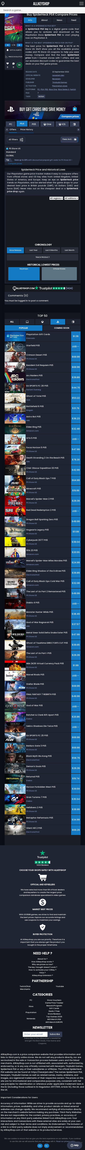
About (44, 20)
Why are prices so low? (42, 967)
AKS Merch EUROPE (54, 1025)
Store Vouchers (54, 1003)
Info (30, 20)
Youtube (60, 989)
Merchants (25, 992)
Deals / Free (54, 1014)
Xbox (31, 1009)
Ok (40, 1146)
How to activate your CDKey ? (42, 972)
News (59, 20)
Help (75, 1145)
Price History (24, 129)
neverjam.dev (58, 75)
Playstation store (59, 86)
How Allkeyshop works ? (42, 964)
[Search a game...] (42, 10)
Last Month (69, 253)
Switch (73, 89)
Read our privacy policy (65, 1141)
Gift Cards (54, 1011)
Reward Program (54, 1008)
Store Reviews (54, 1016)
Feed (73, 20)
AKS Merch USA (54, 1022)
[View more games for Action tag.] (41, 97)
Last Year (33, 253)
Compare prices (15, 166)
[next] (19, 45)
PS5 (46, 89)
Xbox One (53, 89)
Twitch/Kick (25, 989)
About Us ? (42, 961)
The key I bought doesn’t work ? (42, 970)
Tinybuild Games (59, 82)
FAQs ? (42, 975)
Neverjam (56, 79)
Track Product (42, 260)
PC (39, 89)
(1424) (54, 291)
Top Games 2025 (54, 1019)
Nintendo (31, 1021)
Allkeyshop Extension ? (42, 978)
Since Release (15, 253)
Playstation (31, 1015)
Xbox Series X (63, 89)
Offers (10, 129)
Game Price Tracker (54, 1005)
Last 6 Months (51, 253)
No (46, 1146)
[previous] (7, 45)
